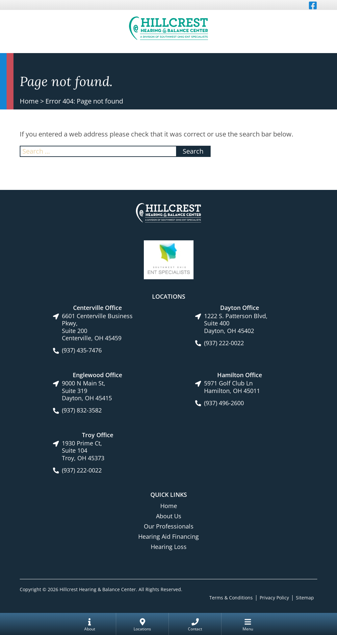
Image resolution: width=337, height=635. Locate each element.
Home (29, 101)
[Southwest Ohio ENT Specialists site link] (169, 259)
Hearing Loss (169, 547)
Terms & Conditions (231, 597)
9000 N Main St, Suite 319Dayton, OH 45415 (87, 390)
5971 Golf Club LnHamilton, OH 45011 (232, 386)
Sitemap (305, 597)
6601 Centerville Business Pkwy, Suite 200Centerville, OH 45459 (97, 327)
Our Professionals (169, 526)
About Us (168, 516)
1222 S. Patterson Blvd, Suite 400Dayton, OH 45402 (236, 323)
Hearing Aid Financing (168, 536)
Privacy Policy (274, 597)
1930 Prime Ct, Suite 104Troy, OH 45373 (83, 450)
